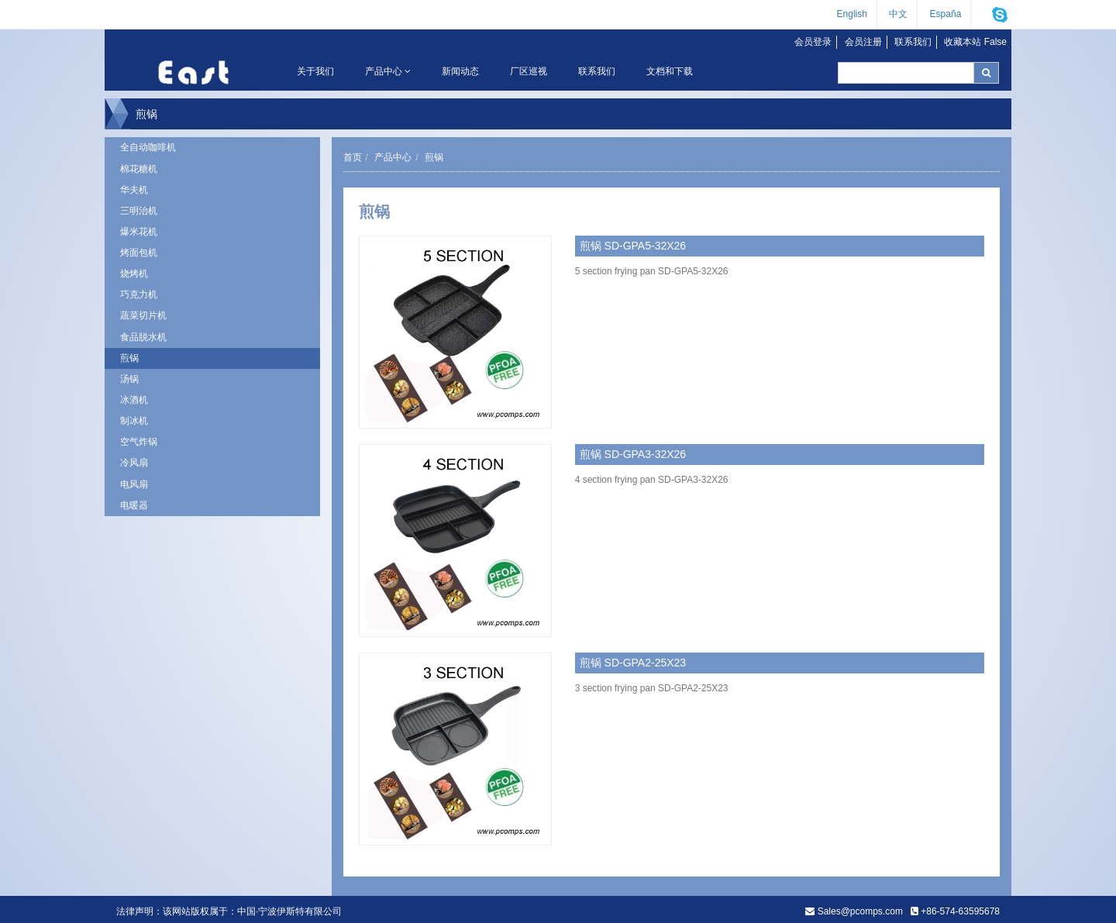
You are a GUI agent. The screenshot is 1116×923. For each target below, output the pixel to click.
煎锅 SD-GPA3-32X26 (633, 454)
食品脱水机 (143, 337)
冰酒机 (134, 399)
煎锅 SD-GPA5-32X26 (633, 245)
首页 (352, 157)
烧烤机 (134, 273)
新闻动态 (460, 71)
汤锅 (129, 379)
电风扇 (134, 484)
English (852, 14)
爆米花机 (138, 231)
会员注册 (863, 41)
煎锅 (129, 358)
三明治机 (138, 210)
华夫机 (134, 189)
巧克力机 (138, 294)
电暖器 (134, 505)
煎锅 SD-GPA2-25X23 (633, 662)
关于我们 (315, 71)
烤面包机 (138, 252)
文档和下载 (669, 71)
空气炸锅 (138, 441)
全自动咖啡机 (148, 147)
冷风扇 (134, 462)
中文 (898, 14)
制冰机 (134, 420)
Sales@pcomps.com (860, 911)
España (946, 14)
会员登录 (813, 41)
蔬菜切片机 (143, 315)
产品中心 (388, 71)
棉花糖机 (138, 169)
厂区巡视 (528, 71)
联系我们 (913, 41)
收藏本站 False (975, 41)
